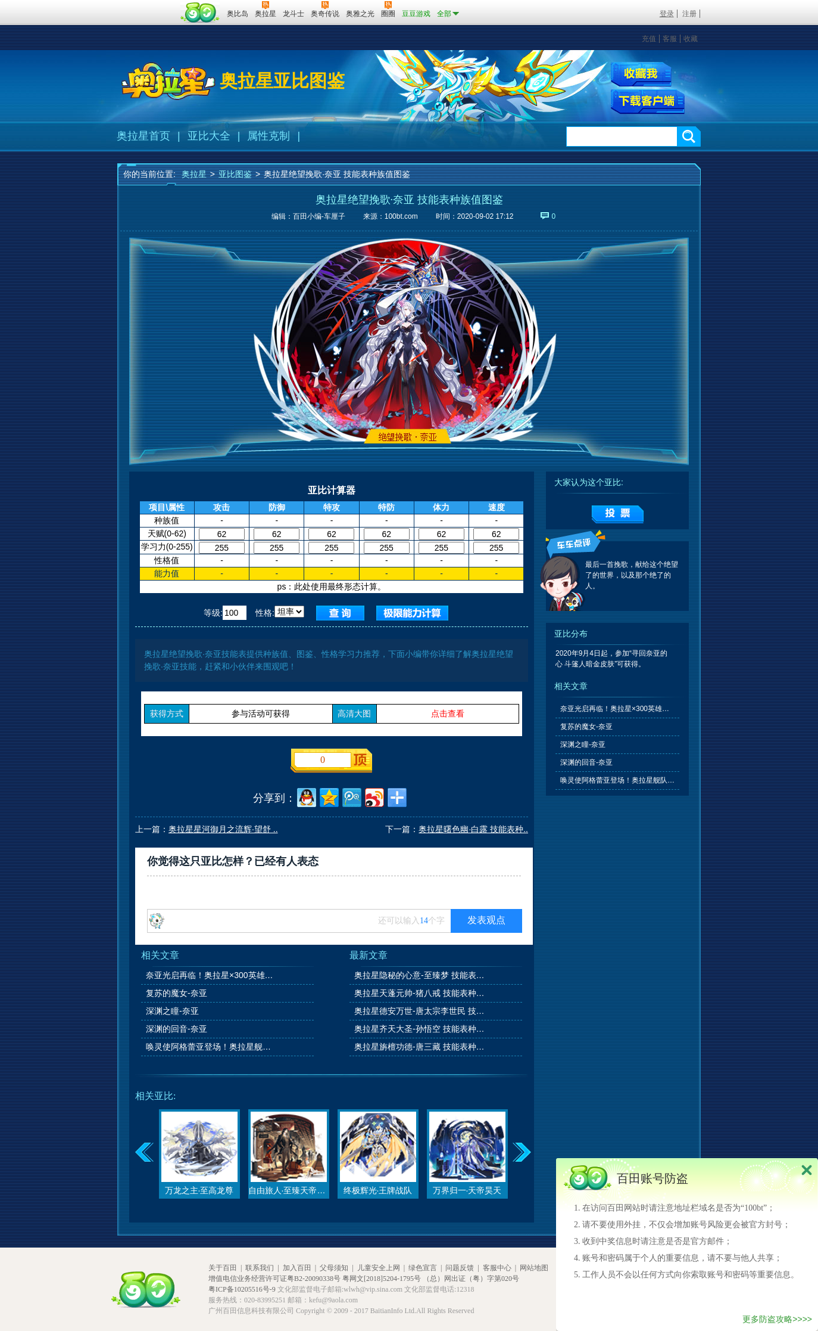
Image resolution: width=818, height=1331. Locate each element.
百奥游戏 (147, 5)
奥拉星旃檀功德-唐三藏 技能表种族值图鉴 (420, 1046)
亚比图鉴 (235, 174)
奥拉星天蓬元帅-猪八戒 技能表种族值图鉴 (420, 993)
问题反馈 (459, 1268)
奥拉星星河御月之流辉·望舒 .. (223, 829)
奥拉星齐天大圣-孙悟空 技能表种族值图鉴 (420, 1029)
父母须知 (334, 1268)
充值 (649, 39)
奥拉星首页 (143, 136)
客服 (670, 39)
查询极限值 (412, 613)
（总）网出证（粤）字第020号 (471, 1278)
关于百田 (222, 1268)
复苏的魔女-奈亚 (176, 993)
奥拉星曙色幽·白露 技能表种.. (473, 829)
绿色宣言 (422, 1268)
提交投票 (617, 514)
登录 (667, 14)
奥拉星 (194, 174)
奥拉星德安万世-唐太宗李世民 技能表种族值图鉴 (420, 1011)
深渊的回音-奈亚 (176, 1029)
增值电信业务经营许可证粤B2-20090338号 (274, 1278)
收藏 (690, 39)
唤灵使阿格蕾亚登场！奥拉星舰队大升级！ (212, 1046)
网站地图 (534, 1268)
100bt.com (401, 216)
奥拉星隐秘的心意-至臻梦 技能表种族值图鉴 (420, 975)
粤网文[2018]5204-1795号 (381, 1278)
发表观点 (486, 920)
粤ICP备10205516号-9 (242, 1289)
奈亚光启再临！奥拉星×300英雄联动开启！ (212, 975)
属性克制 (268, 136)
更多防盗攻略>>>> (777, 1319)
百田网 (200, 12)
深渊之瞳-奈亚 (172, 1011)
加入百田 (297, 1268)
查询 (340, 613)
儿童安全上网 (378, 1268)
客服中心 (497, 1268)
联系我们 (259, 1268)
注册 (689, 14)
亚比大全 (209, 136)
